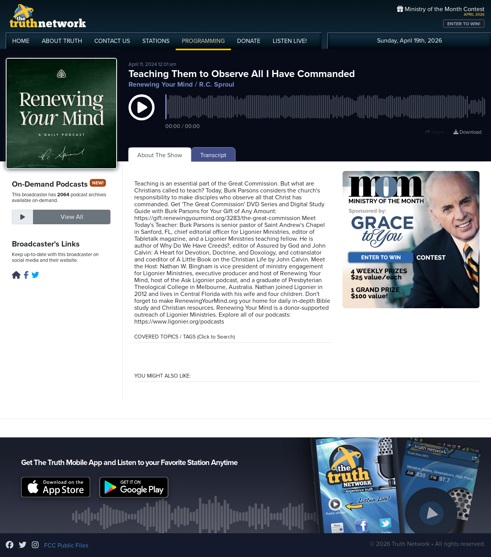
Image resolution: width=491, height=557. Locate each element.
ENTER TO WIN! (463, 23)
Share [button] (434, 132)
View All (72, 217)
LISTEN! (290, 41)
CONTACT (112, 41)
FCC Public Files (66, 545)
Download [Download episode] (467, 132)
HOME (21, 41)
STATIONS (156, 41)
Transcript (213, 155)
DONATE (248, 41)
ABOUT (62, 41)
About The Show (159, 155)
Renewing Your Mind (161, 84)
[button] (142, 115)
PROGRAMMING (203, 41)
